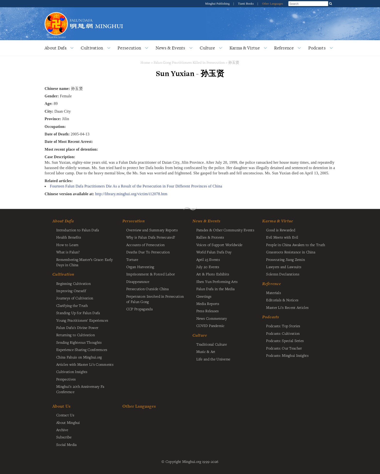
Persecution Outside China (147, 288)
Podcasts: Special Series (285, 340)
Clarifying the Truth (72, 305)
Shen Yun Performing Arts (217, 281)
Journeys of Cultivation (74, 297)
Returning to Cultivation (75, 334)
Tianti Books (246, 3)
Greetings (204, 296)
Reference (284, 48)
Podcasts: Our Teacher (284, 348)
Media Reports (207, 303)
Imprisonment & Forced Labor (150, 274)
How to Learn (67, 244)
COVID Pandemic (210, 325)
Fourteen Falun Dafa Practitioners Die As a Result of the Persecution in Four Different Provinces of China (136, 186)
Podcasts (317, 48)
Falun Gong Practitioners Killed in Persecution (190, 62)
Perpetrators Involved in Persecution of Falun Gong (155, 299)
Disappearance (138, 281)
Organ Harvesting (140, 266)
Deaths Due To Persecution (148, 251)
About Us (61, 406)
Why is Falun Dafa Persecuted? (150, 237)
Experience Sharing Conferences (81, 349)
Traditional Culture (211, 344)
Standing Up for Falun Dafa (78, 312)
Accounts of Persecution (145, 244)
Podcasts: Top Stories (283, 325)
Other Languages (272, 3)
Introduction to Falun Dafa (77, 229)
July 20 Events (207, 266)
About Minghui (68, 422)
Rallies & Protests (210, 237)
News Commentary (211, 318)
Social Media (66, 444)
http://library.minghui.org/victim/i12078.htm (131, 194)
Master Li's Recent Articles (287, 307)
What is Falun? (67, 251)
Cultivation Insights (71, 371)
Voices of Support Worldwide (219, 244)
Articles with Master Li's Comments (84, 364)
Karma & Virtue (245, 48)
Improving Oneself (71, 290)
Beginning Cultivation (73, 283)
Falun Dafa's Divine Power (77, 327)
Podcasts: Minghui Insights (287, 355)
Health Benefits (68, 237)
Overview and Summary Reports (152, 229)
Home (145, 62)
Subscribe (64, 437)
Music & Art (205, 351)
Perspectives (66, 379)
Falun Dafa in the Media (215, 288)
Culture (207, 48)
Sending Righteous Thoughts (79, 342)
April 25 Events (208, 259)
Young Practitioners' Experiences (82, 320)
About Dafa (55, 48)
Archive (62, 429)
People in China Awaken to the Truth (295, 244)
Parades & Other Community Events (225, 229)
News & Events (170, 48)
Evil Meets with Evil (282, 237)
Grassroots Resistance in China (290, 251)
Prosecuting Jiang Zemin (285, 259)
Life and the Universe (213, 359)
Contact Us (65, 414)
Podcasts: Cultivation (283, 333)
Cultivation (92, 48)
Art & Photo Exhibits (212, 274)
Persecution (129, 48)
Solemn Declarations (282, 274)
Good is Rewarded (280, 229)
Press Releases (207, 310)
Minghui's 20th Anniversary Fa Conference (80, 389)
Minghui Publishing (217, 3)
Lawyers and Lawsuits (283, 266)
